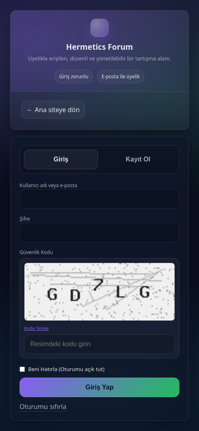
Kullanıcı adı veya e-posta (48, 185)
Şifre (25, 218)
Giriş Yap (99, 387)
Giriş (60, 159)
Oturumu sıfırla (43, 406)
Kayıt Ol (138, 159)
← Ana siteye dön (53, 109)
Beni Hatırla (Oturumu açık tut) (66, 369)
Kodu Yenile (36, 328)
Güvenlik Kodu (36, 252)
